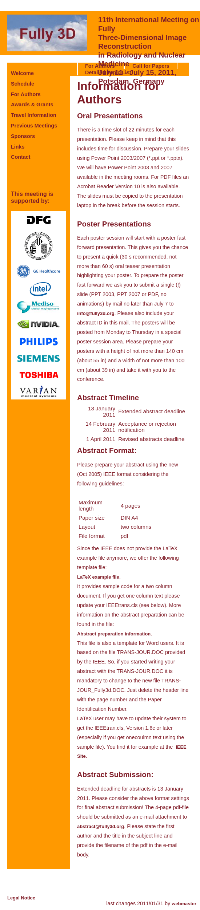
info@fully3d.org (96, 313)
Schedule (22, 84)
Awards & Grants (32, 104)
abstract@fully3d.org (100, 826)
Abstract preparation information (114, 634)
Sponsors (23, 136)
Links (18, 147)
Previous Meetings (34, 126)
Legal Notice (21, 898)
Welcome (22, 73)
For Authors (26, 94)
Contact (21, 157)
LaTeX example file (98, 577)
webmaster (184, 903)
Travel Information (33, 115)
